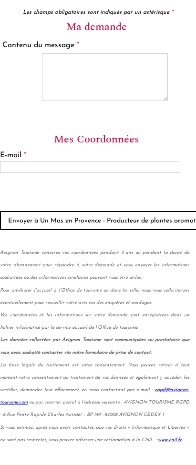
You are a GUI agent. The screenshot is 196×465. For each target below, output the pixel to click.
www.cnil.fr (170, 440)
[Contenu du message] (105, 77)
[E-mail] (89, 167)
